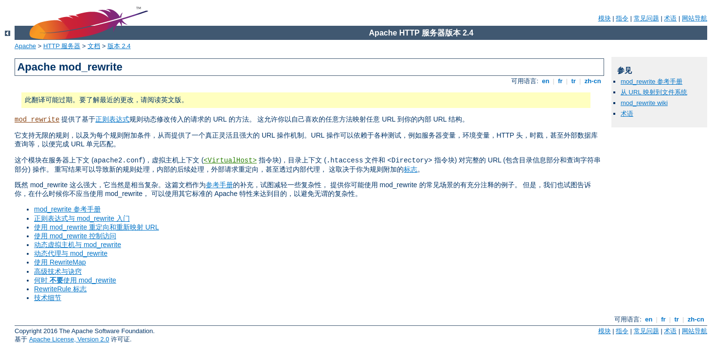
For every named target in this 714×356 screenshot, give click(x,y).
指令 (622, 18)
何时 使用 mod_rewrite (75, 280)
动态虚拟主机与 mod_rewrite (77, 245)
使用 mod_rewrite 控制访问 (75, 236)
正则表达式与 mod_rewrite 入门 (82, 218)
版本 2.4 (119, 46)
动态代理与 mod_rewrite (70, 253)
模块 (604, 18)
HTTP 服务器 (61, 46)
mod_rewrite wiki (644, 103)
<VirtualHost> (230, 160)
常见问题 (646, 18)
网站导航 (694, 18)
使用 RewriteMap (60, 262)
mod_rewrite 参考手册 (67, 209)
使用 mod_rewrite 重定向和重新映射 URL (96, 227)
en (545, 81)
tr (574, 81)
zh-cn (593, 81)
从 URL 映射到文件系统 (654, 92)
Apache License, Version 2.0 (69, 339)
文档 (94, 46)
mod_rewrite (37, 120)
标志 (410, 169)
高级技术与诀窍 (58, 271)
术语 (670, 18)
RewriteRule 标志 (60, 289)
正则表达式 (112, 119)
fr (560, 81)
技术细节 (47, 298)
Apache (25, 46)
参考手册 (219, 185)
